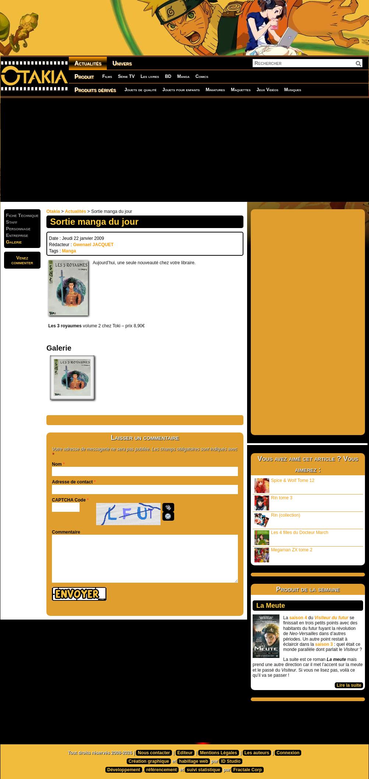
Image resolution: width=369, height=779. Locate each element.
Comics (202, 76)
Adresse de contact (72, 482)
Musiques (292, 89)
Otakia (53, 211)
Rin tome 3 (273, 502)
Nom (57, 464)
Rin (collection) (277, 520)
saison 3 (324, 644)
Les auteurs (257, 752)
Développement (123, 769)
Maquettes (241, 89)
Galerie (14, 241)
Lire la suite (349, 685)
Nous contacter (154, 752)
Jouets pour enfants (181, 89)
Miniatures (215, 89)
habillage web (193, 761)
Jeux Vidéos (267, 89)
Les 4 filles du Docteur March (291, 537)
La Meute (270, 605)
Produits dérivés (95, 90)
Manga (183, 76)
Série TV (126, 76)
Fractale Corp (247, 769)
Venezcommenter (22, 260)
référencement (161, 769)
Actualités (87, 63)
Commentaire (66, 532)
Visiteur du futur (331, 617)
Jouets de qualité (140, 89)
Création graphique (149, 761)
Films (107, 76)
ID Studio (230, 761)
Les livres (150, 76)
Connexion (288, 752)
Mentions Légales (218, 752)
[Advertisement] (178, 149)
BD (168, 76)
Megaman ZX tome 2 (283, 554)
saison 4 (298, 617)
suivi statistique (203, 769)
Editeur (185, 752)
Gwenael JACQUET (93, 244)
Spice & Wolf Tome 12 (284, 485)
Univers (122, 63)
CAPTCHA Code (69, 500)
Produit (84, 76)
